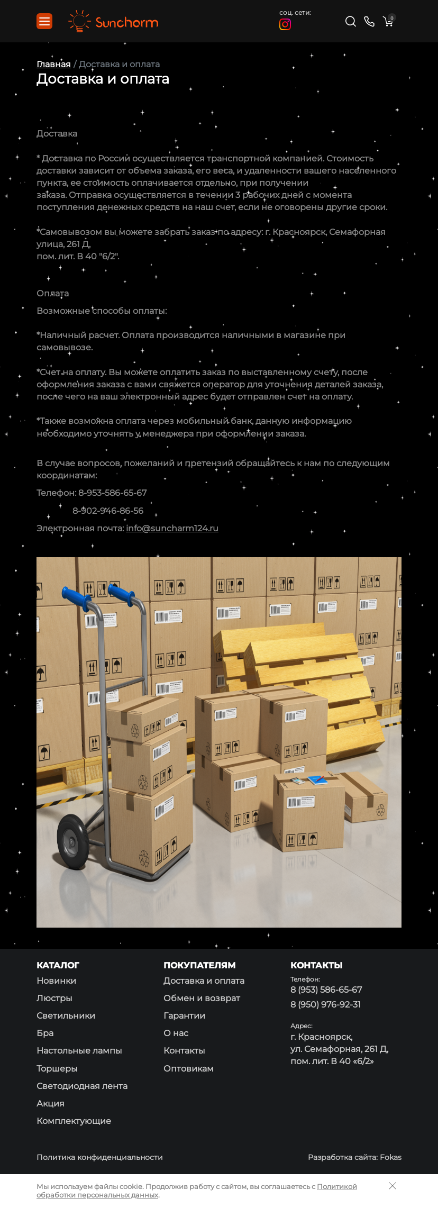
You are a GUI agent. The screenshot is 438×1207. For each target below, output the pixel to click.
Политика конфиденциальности (99, 1157)
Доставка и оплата (203, 981)
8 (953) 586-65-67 (326, 990)
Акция (50, 1104)
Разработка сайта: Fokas (355, 1157)
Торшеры (57, 1069)
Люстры (54, 998)
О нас (175, 1033)
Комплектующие (73, 1121)
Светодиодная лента (81, 1086)
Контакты (184, 1051)
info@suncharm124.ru (172, 528)
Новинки (56, 981)
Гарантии (184, 1016)
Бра (44, 1033)
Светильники (65, 1016)
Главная (53, 64)
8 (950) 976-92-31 (325, 1005)
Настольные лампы (79, 1051)
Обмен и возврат (201, 998)
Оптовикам (188, 1069)
